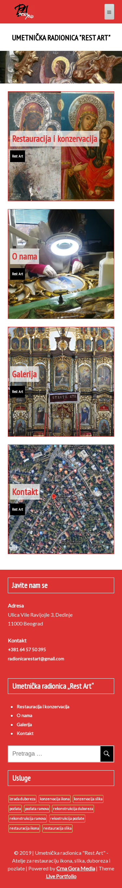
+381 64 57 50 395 (27, 649)
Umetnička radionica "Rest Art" (61, 38)
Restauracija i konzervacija (54, 138)
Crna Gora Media (75, 868)
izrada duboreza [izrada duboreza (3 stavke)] (22, 799)
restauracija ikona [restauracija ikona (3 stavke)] (24, 828)
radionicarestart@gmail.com (36, 658)
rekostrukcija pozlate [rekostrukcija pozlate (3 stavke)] (67, 818)
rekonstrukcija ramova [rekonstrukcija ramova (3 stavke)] (27, 818)
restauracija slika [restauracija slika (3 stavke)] (57, 828)
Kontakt (25, 492)
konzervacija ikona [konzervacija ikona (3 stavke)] (55, 799)
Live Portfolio (61, 876)
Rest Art (17, 156)
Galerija (24, 374)
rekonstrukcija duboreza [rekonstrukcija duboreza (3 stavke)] (73, 808)
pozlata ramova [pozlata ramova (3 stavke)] (37, 808)
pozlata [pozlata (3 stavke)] (15, 808)
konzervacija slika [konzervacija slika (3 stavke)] (88, 799)
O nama (24, 256)
